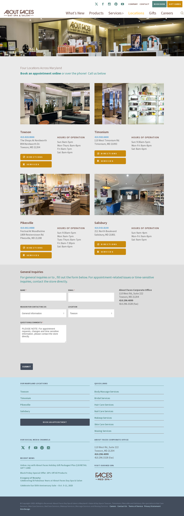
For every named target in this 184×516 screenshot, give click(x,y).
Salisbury (25, 411)
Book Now (159, 4)
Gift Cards (175, 4)
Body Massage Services (106, 391)
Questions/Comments (31, 322)
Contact (144, 4)
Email (71, 290)
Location (72, 307)
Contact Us (122, 506)
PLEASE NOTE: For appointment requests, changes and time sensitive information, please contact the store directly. (43, 334)
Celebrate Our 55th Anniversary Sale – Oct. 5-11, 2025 (46, 485)
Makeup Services (103, 417)
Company (133, 4)
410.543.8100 (101, 227)
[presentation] (44, 352)
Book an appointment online (40, 73)
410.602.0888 (27, 227)
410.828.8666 (27, 137)
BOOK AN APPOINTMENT (55, 422)
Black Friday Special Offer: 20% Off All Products (43, 472)
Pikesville (25, 404)
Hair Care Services (104, 404)
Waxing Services (102, 430)
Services (31, 164)
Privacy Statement (152, 506)
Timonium (25, 398)
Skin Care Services (104, 424)
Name (23, 290)
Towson (24, 391)
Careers (113, 506)
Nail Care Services (103, 411)
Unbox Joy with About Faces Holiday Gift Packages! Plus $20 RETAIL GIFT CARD (53, 466)
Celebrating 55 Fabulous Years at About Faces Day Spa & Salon (51, 479)
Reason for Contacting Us (33, 307)
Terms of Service (135, 506)
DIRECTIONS (33, 157)
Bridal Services (102, 398)
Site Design (25, 509)
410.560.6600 (101, 137)
